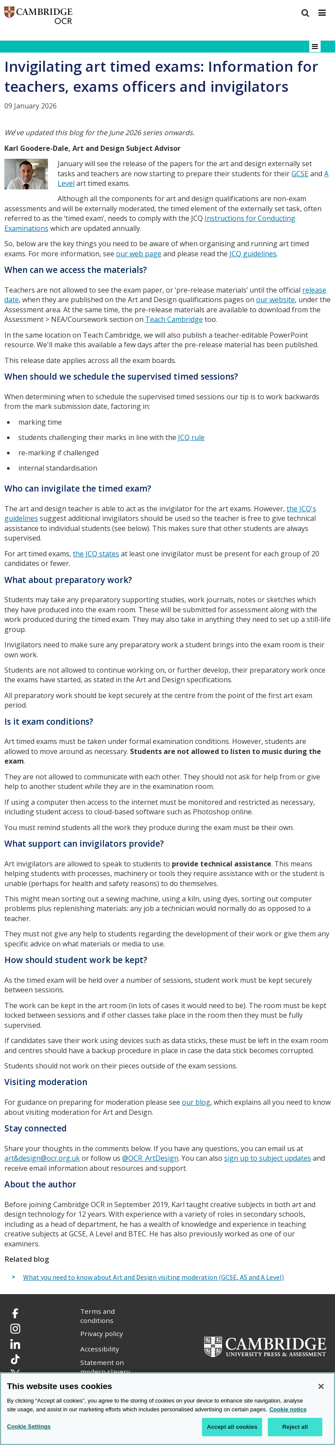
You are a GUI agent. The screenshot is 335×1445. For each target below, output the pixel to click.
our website (275, 299)
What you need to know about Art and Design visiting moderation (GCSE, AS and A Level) (153, 1277)
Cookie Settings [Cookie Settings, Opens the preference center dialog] (29, 1426)
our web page (138, 253)
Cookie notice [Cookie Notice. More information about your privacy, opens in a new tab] (288, 1409)
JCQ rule (191, 437)
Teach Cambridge (174, 319)
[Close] (321, 1386)
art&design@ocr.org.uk (42, 1158)
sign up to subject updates (267, 1158)
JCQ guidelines (253, 253)
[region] (167, 1408)
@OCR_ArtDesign (150, 1158)
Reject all (295, 1427)
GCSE (299, 173)
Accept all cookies (232, 1427)
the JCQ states (96, 553)
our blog (196, 1102)
